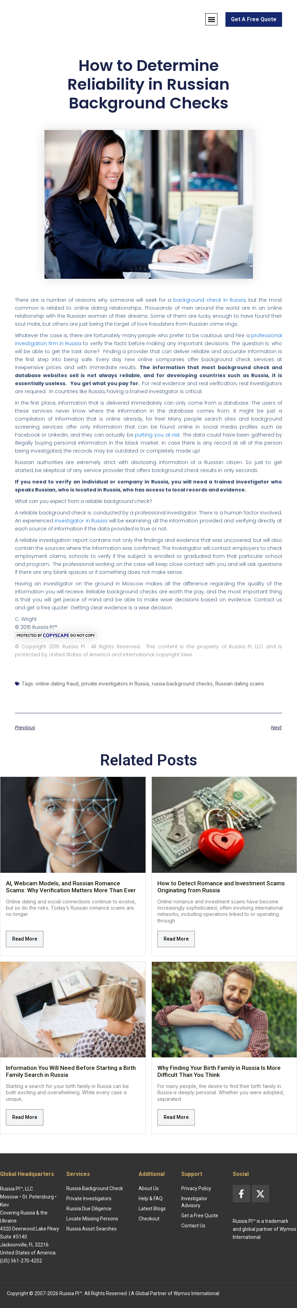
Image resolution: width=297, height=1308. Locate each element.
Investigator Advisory (194, 1202)
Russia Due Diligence (89, 1208)
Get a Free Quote (199, 1215)
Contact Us (193, 1225)
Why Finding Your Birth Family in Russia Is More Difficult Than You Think (219, 1071)
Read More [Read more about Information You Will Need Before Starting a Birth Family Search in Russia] (24, 1117)
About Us (149, 1188)
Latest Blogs (152, 1208)
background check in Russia (209, 299)
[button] (211, 19)
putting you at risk (157, 434)
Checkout (149, 1218)
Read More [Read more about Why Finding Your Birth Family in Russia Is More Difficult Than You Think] (176, 1117)
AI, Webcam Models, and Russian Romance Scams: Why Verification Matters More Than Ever (71, 887)
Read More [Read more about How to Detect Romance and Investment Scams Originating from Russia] (176, 939)
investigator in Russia (81, 520)
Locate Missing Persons (92, 1218)
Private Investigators (89, 1198)
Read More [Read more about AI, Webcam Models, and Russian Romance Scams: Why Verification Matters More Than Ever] (24, 939)
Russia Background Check (94, 1188)
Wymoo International (196, 1293)
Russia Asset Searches (91, 1229)
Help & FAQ (151, 1198)
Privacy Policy (196, 1188)
